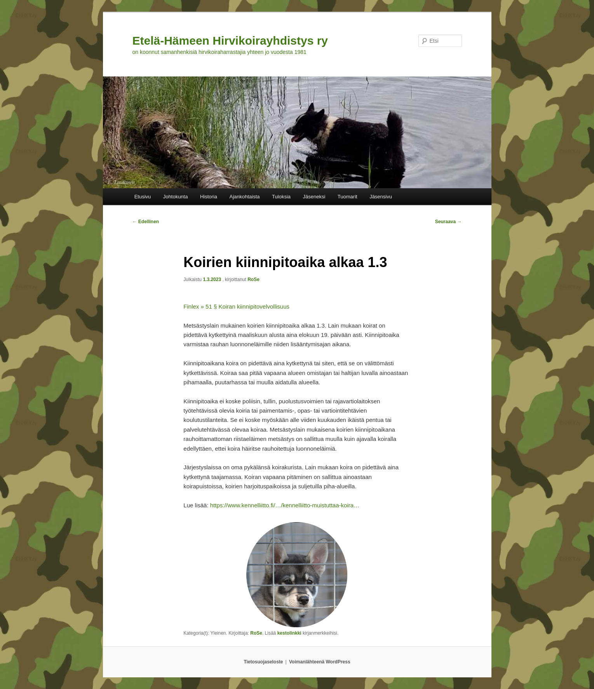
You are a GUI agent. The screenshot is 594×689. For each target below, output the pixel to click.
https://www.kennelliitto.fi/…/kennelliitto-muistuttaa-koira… (284, 505)
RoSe (253, 279)
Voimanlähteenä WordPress (319, 662)
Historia (208, 197)
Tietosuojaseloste (263, 662)
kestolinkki (289, 633)
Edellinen (145, 221)
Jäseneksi (314, 197)
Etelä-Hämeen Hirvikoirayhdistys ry (230, 40)
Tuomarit (347, 197)
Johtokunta (175, 197)
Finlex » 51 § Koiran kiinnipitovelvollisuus (236, 306)
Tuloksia (281, 197)
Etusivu (142, 197)
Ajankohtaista (245, 197)
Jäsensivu (380, 197)
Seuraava (448, 221)
